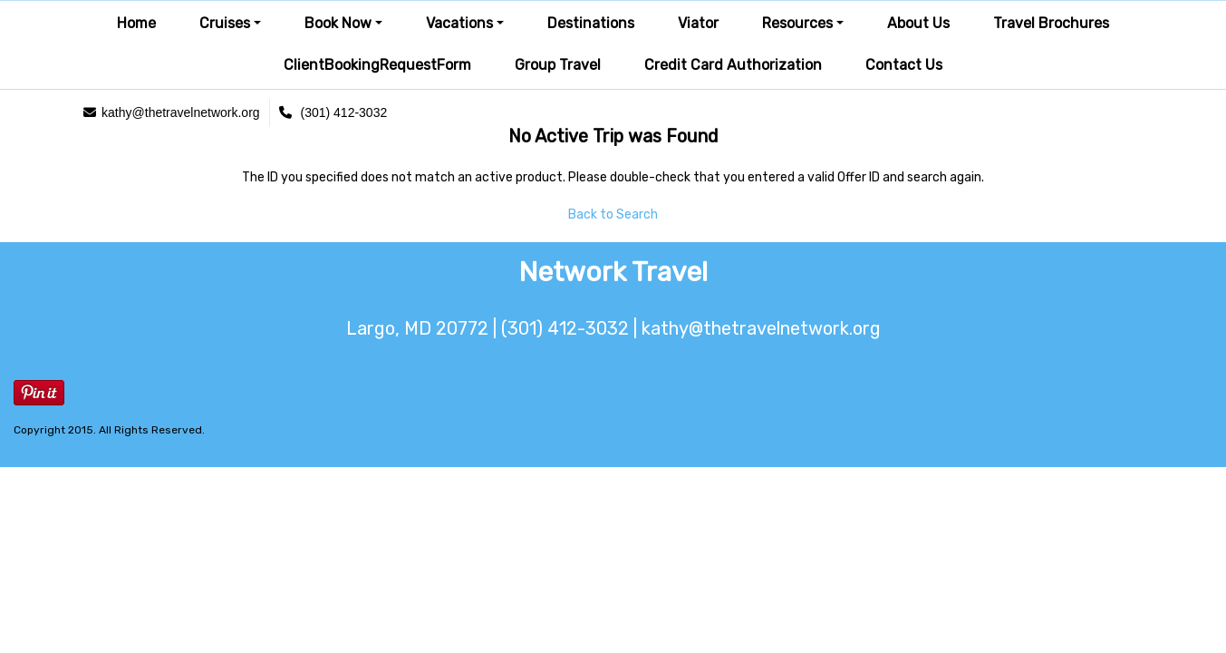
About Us (918, 23)
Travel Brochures (1051, 23)
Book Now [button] (338, 23)
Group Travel (558, 64)
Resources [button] (797, 23)
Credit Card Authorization (733, 64)
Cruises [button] (224, 23)
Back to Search (613, 214)
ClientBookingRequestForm (377, 64)
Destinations (590, 23)
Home (136, 23)
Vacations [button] (459, 23)
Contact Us (903, 64)
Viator (698, 23)
